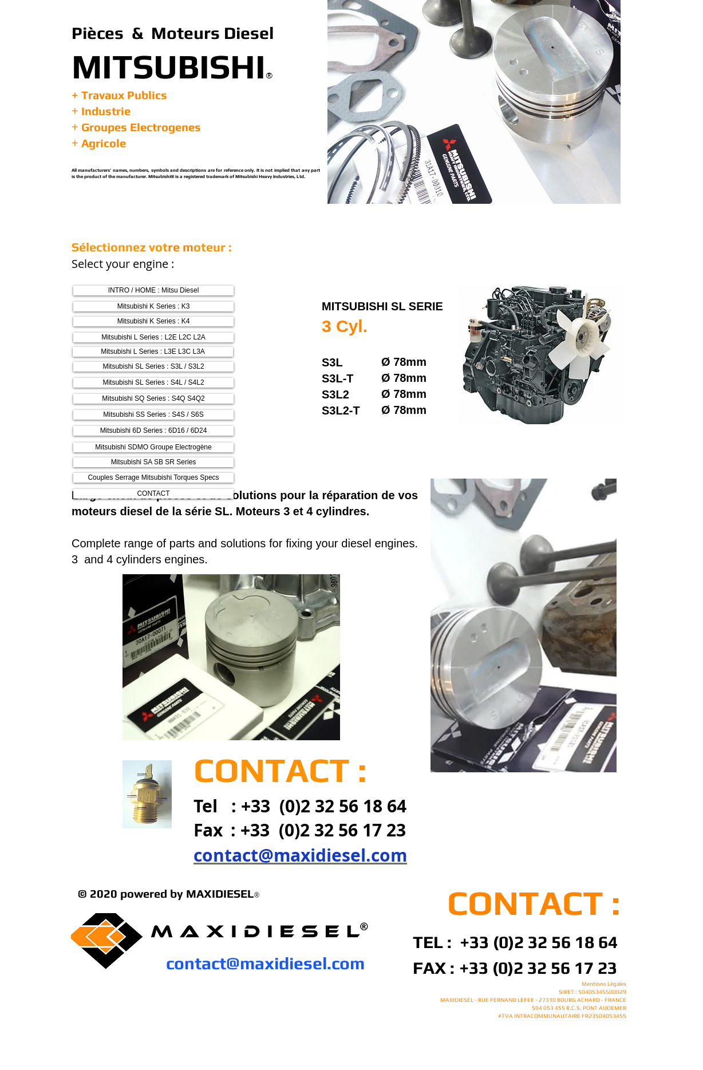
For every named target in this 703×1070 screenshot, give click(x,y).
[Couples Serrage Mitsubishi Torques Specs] (153, 478)
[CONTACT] (153, 494)
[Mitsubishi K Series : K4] (153, 321)
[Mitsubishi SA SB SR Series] (153, 462)
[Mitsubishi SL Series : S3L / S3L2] (153, 367)
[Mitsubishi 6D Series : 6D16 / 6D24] (153, 431)
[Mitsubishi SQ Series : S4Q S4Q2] (153, 399)
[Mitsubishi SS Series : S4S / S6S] (153, 415)
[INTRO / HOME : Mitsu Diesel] (153, 290)
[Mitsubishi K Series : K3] (153, 306)
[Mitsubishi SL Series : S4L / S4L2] (153, 383)
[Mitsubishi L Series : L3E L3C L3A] (153, 352)
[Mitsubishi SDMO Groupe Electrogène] (153, 447)
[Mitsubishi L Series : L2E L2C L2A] (153, 337)
